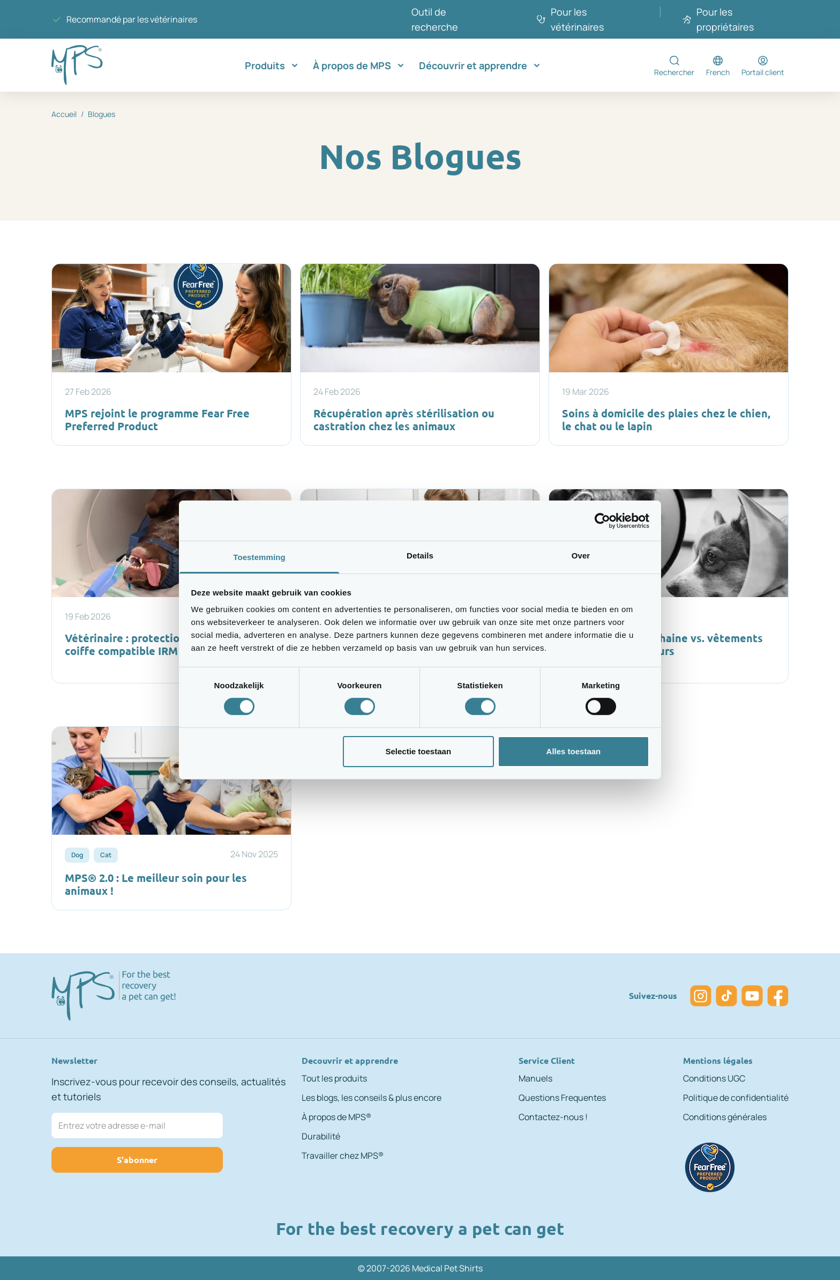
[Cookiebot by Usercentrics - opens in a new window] (602, 520)
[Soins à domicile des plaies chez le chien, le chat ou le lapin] (669, 354)
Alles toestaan (573, 751)
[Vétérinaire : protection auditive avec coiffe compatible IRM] (171, 586)
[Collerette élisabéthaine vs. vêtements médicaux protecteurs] (669, 586)
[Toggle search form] (674, 65)
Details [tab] (420, 555)
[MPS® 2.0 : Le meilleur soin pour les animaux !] (171, 818)
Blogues (101, 114)
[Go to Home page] (94, 65)
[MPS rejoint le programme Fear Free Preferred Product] (171, 354)
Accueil (64, 114)
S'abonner (137, 1159)
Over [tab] (581, 555)
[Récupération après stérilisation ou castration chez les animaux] (420, 354)
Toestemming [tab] (259, 557)
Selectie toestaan (419, 751)
